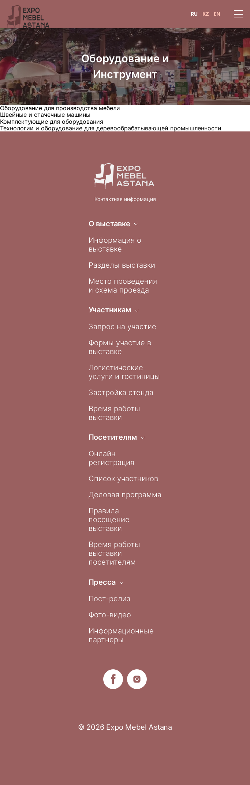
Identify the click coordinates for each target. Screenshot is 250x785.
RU (194, 14)
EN (217, 14)
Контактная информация (125, 199)
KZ (205, 14)
